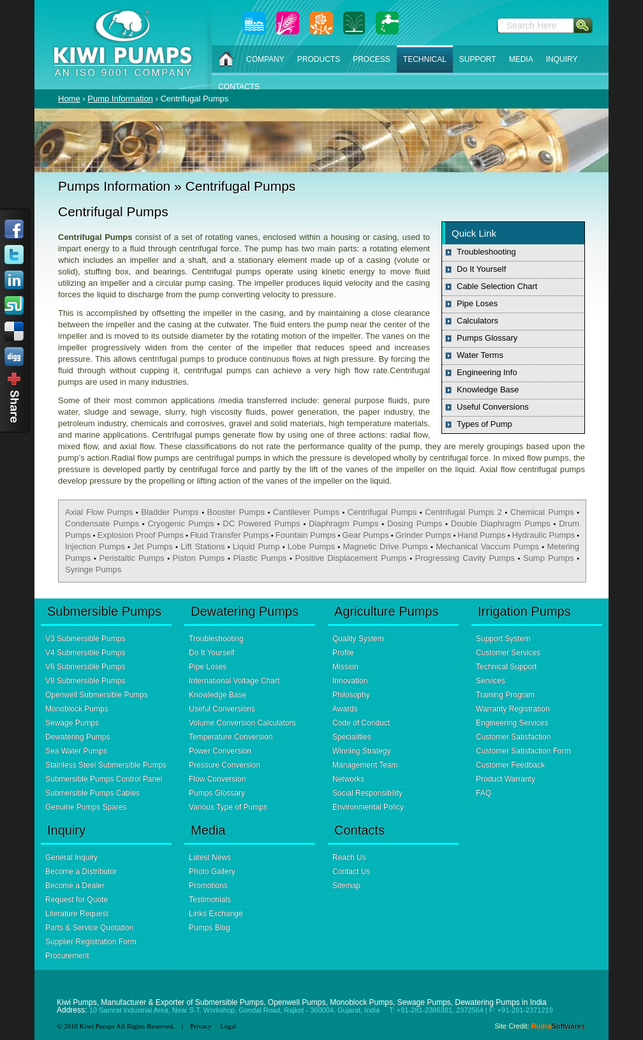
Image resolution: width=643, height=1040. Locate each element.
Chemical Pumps (542, 512)
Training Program (505, 694)
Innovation (349, 680)
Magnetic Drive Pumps (385, 546)
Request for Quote (76, 899)
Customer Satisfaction (513, 736)
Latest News (210, 857)
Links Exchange (216, 913)
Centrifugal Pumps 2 (463, 512)
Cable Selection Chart (497, 286)
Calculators (477, 320)
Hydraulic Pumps (543, 535)
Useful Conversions (493, 407)
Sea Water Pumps (76, 751)
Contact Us (351, 871)
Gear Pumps (366, 535)
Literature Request (76, 913)
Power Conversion (220, 751)
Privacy (201, 1026)
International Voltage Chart (234, 680)
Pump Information (120, 98)
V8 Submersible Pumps (85, 680)
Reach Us (349, 857)
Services (490, 680)
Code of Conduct (361, 722)
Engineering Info (487, 372)
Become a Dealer (75, 885)
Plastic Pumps (259, 558)
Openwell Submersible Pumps (96, 694)
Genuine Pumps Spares (85, 807)
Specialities (351, 736)
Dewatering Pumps (77, 736)
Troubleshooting (486, 251)
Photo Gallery (212, 871)
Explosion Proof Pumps (141, 535)
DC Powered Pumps (261, 523)
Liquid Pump (256, 546)
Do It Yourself (481, 269)
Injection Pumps (95, 546)
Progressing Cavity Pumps (465, 558)
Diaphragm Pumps (343, 523)
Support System (503, 638)
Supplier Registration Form (91, 941)
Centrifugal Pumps (382, 512)
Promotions (208, 885)
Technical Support (506, 666)
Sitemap (346, 885)
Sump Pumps (548, 558)
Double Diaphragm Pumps (501, 523)
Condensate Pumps (102, 523)
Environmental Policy (368, 807)
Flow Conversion (217, 779)
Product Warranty (505, 779)
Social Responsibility (367, 793)
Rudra (558, 1026)
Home (69, 98)
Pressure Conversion (224, 765)
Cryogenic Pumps (180, 523)
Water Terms (480, 355)
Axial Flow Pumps (99, 512)
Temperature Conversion (230, 736)
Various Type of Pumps (228, 807)
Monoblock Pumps (76, 708)
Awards (345, 708)
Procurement (67, 955)
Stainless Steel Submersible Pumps (105, 765)
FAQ (483, 793)
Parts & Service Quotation (89, 927)
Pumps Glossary (487, 338)
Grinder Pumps (423, 535)
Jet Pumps (153, 546)
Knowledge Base (488, 389)
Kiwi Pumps (97, 1026)
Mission (345, 666)
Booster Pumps (236, 512)
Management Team (365, 765)
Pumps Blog (209, 927)
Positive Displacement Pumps (350, 558)
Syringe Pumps (93, 569)
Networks (348, 779)
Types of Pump (484, 424)
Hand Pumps (481, 535)
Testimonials (210, 899)
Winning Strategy (361, 751)
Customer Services (508, 652)
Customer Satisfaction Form (523, 751)
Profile (343, 652)
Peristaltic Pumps (132, 558)
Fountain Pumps (306, 535)
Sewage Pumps (72, 722)
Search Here (531, 25)
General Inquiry (71, 857)
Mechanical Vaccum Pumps (487, 546)
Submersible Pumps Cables (92, 793)
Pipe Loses (477, 303)
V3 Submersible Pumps (85, 638)
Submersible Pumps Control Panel (103, 779)
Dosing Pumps (414, 523)
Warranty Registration (513, 708)
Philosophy (351, 694)
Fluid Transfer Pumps (229, 535)
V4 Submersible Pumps (85, 652)
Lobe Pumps (311, 546)
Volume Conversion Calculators (242, 722)
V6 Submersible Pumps (85, 666)
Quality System (358, 638)
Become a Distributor (81, 871)
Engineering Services (512, 722)
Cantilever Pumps (306, 512)
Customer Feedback (510, 765)
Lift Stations (203, 546)
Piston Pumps (199, 558)
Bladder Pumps (169, 512)
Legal (228, 1026)
